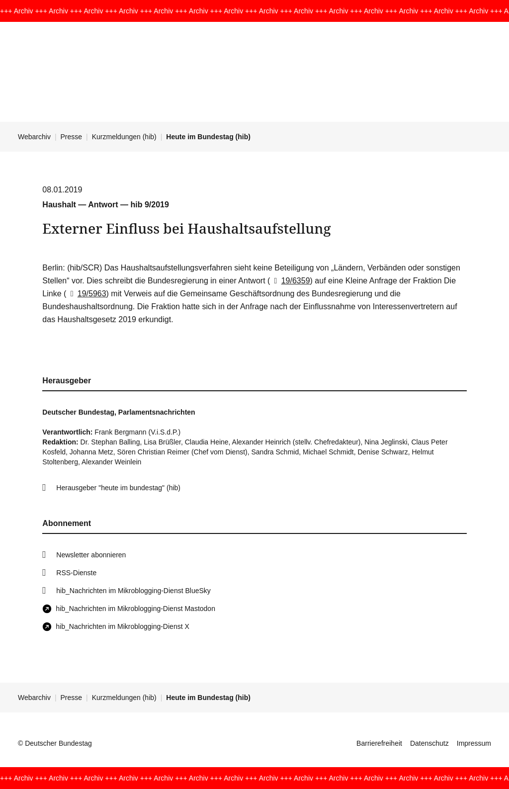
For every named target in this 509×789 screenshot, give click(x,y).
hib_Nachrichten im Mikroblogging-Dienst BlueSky (133, 591)
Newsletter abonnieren (91, 555)
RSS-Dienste (76, 573)
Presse (72, 137)
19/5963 (86, 293)
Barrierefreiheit (379, 743)
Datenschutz (429, 743)
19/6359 (290, 280)
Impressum (474, 743)
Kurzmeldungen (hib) (124, 137)
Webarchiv (34, 137)
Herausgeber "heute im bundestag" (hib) (118, 488)
